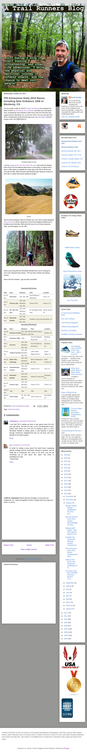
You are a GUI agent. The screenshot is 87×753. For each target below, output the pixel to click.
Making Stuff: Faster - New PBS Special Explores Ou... (71, 531)
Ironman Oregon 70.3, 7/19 (71, 155)
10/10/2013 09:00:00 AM (27, 421)
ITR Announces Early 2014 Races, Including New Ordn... (71, 552)
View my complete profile (70, 117)
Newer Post (8, 545)
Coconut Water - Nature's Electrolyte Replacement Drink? (77, 412)
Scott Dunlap (16, 406)
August (68, 586)
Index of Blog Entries (69, 392)
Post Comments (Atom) (33, 559)
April (68, 599)
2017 (66, 481)
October (69, 503)
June (68, 592)
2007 (66, 629)
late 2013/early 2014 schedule (23, 110)
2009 (66, 622)
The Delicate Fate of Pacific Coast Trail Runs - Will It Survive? (76, 350)
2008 (66, 626)
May (67, 596)
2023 (66, 461)
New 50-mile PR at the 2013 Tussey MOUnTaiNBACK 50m (71, 521)
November (70, 500)
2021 (66, 468)
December (70, 496)
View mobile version (29, 549)
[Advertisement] (28, 523)
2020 (66, 471)
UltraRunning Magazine (70, 327)
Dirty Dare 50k (9, 222)
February (69, 605)
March (68, 602)
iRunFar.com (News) (68, 330)
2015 (66, 487)
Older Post (49, 545)
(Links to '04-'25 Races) (70, 166)
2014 (66, 490)
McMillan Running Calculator (71, 334)
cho (10, 445)
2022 (66, 464)
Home (29, 545)
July (67, 589)
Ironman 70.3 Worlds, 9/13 (71, 163)
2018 (66, 477)
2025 (66, 458)
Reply (11, 438)
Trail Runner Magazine (69, 323)
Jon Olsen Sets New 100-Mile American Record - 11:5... (71, 575)
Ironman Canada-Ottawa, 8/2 (72, 159)
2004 (66, 639)
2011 (66, 616)
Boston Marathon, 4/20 (69, 147)
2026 (66, 455)
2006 (66, 632)
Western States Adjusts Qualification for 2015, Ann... (71, 510)
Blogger (66, 748)
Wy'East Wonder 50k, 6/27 (71, 151)
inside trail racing (13, 409)
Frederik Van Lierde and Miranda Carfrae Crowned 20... (71, 541)
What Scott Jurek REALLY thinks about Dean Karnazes (77, 371)
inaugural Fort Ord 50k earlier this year (23, 165)
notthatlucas (13, 421)
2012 (66, 613)
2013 (66, 494)
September (70, 583)
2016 (66, 484)
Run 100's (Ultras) (68, 319)
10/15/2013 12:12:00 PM (21, 445)
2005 (66, 635)
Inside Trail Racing (33, 108)
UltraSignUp (42, 117)
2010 (66, 619)
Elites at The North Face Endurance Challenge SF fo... (71, 564)
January (69, 609)
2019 (66, 474)
